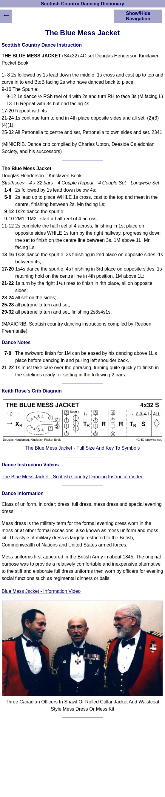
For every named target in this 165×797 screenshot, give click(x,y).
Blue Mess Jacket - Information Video (41, 591)
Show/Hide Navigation (138, 16)
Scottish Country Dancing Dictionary (82, 3)
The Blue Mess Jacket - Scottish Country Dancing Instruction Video (73, 476)
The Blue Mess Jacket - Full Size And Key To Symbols (82, 448)
